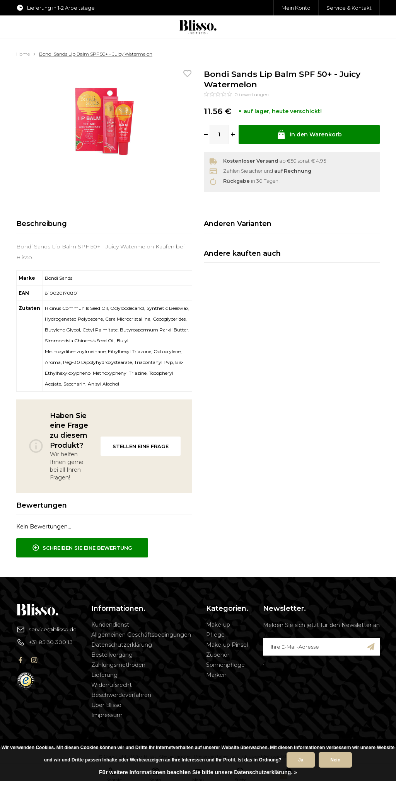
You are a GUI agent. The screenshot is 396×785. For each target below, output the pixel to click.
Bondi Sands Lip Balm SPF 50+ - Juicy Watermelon (95, 54)
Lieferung (104, 674)
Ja (300, 760)
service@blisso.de (46, 629)
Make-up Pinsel (227, 644)
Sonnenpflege (225, 664)
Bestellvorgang (112, 654)
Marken (216, 674)
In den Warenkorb (309, 134)
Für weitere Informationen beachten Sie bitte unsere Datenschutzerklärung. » (198, 772)
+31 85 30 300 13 (44, 642)
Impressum (107, 715)
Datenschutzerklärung (121, 644)
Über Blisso (106, 705)
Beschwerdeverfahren (121, 695)
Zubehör (217, 654)
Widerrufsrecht (111, 684)
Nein (335, 760)
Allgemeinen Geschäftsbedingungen (141, 634)
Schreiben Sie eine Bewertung (82, 548)
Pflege (215, 634)
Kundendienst (110, 624)
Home (23, 54)
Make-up (218, 624)
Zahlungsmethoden (118, 664)
